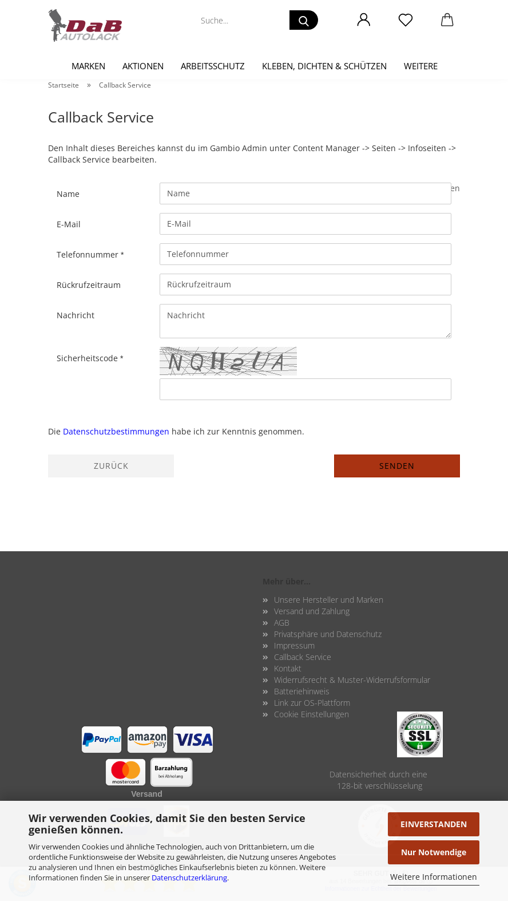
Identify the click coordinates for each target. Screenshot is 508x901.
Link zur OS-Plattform (312, 702)
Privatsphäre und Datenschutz (328, 634)
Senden (397, 465)
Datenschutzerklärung (189, 877)
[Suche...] (303, 20)
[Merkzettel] (405, 20)
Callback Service (302, 656)
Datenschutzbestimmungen (116, 431)
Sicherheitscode (88, 358)
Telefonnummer (89, 254)
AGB (281, 622)
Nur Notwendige (433, 852)
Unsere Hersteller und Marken (328, 599)
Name (68, 193)
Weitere (421, 66)
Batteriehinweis (302, 691)
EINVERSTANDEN (433, 824)
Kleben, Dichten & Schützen (324, 66)
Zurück (111, 465)
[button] (363, 20)
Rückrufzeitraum (89, 284)
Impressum (294, 645)
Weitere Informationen (433, 876)
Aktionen (143, 66)
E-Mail (69, 224)
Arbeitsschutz (213, 66)
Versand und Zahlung (312, 611)
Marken (88, 66)
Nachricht (75, 315)
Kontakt (287, 668)
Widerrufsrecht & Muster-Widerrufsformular (352, 679)
